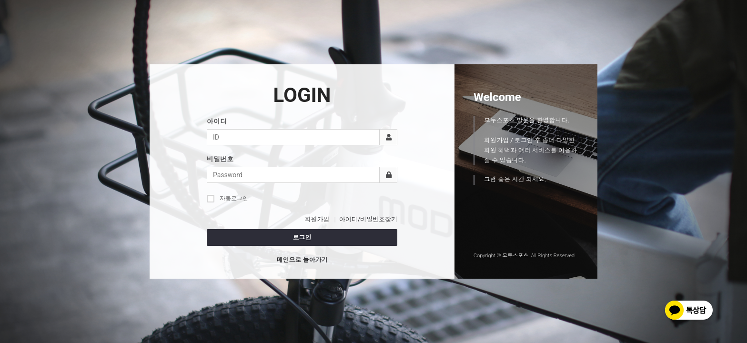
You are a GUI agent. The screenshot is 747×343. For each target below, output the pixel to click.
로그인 (302, 237)
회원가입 (316, 219)
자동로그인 (227, 198)
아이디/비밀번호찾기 (368, 219)
